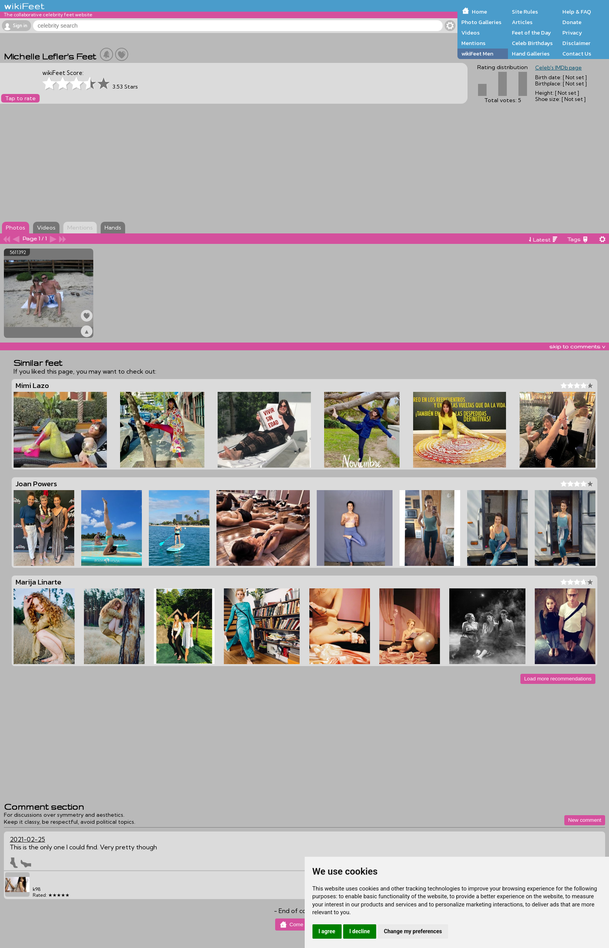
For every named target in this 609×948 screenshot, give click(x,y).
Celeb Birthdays (532, 43)
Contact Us (576, 53)
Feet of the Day (531, 32)
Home (479, 11)
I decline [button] (359, 931)
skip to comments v (577, 346)
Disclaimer (576, 43)
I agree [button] (327, 931)
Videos (470, 32)
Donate (571, 22)
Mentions (473, 43)
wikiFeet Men (477, 53)
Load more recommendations (558, 679)
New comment (584, 820)
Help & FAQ (576, 11)
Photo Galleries (481, 22)
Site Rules (525, 11)
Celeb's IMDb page (558, 67)
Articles (522, 22)
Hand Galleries (531, 53)
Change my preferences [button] (413, 931)
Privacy (572, 32)
